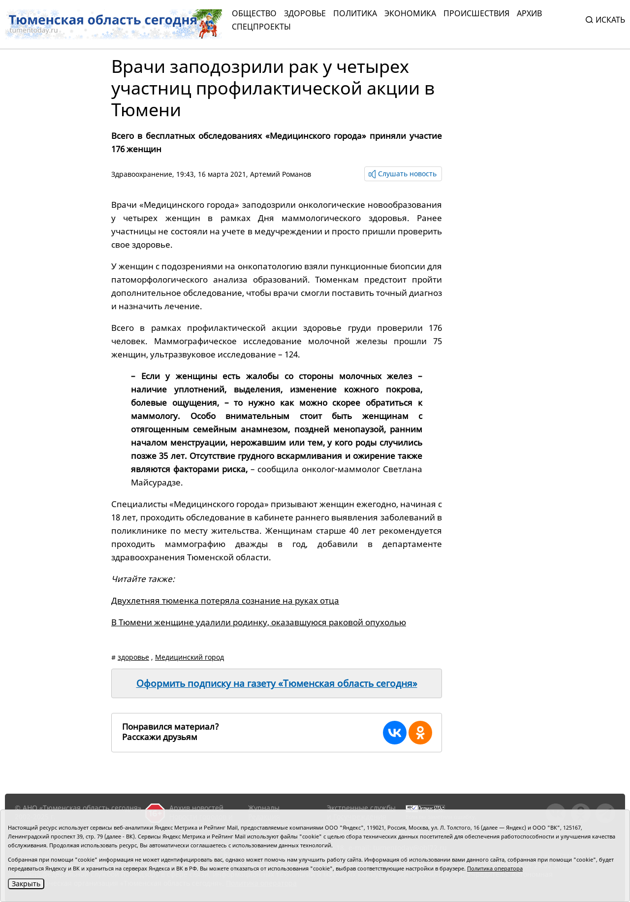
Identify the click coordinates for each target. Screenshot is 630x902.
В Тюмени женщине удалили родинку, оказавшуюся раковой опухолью (258, 622)
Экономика (410, 13)
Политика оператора (495, 868)
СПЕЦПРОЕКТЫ (261, 26)
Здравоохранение (141, 174)
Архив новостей (196, 807)
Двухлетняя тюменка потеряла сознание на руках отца (225, 600)
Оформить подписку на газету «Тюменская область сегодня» (276, 683)
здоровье (133, 657)
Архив (529, 13)
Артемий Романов (280, 174)
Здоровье (305, 13)
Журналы (264, 807)
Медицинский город (189, 657)
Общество (254, 13)
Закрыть (26, 883)
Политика (355, 13)
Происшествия (476, 13)
